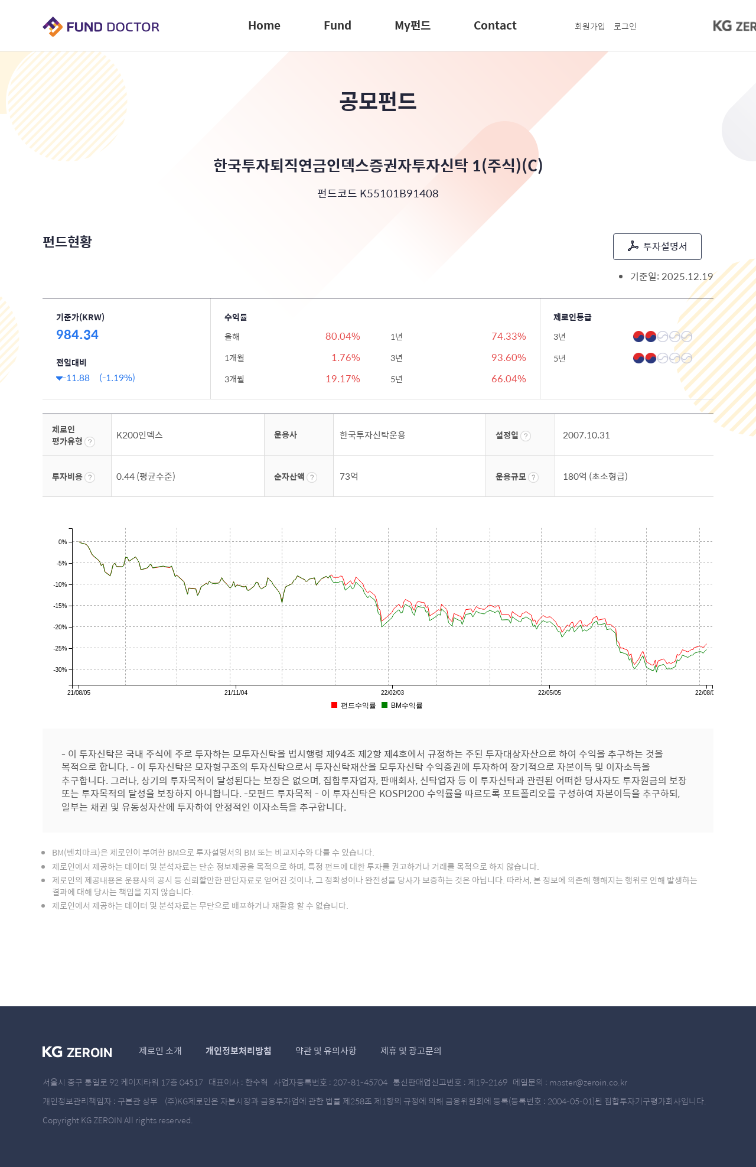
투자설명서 (657, 246)
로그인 (625, 25)
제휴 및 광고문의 (411, 1050)
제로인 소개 (160, 1050)
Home (264, 25)
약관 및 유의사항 (326, 1050)
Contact (495, 25)
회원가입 (590, 25)
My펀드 (413, 25)
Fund (337, 25)
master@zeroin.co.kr (588, 1081)
